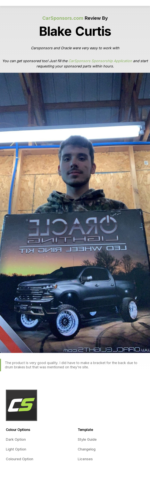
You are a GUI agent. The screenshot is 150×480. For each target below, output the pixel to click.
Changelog (87, 449)
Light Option (16, 449)
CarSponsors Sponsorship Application (100, 61)
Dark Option (16, 439)
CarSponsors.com (62, 18)
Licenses (85, 459)
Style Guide (87, 439)
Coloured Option (19, 459)
